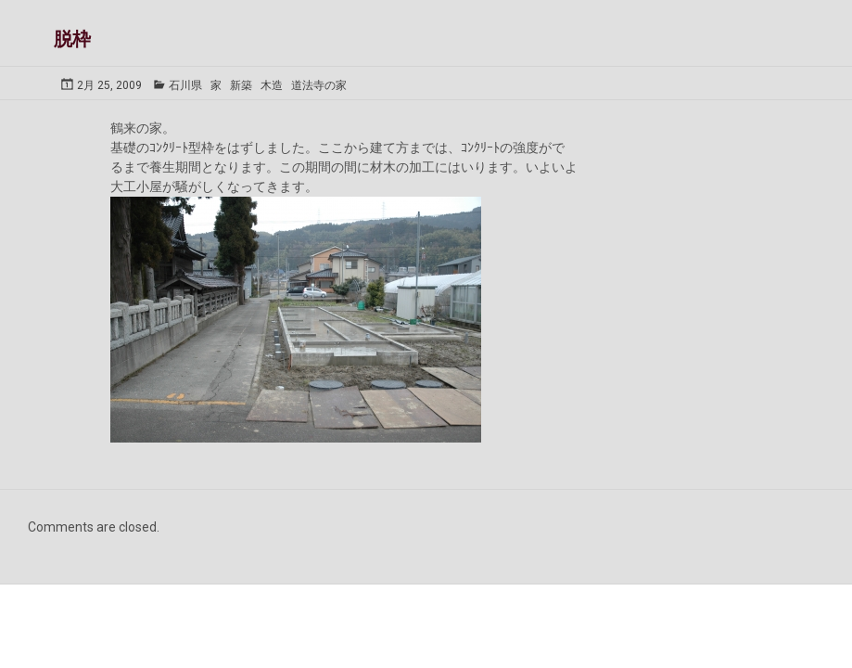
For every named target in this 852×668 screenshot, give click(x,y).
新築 (241, 85)
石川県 (185, 85)
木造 (272, 85)
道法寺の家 (319, 85)
